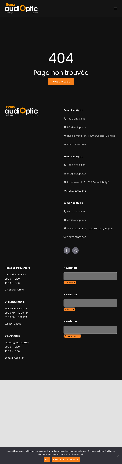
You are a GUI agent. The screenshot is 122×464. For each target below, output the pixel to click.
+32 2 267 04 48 (74, 118)
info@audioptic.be (75, 127)
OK (46, 459)
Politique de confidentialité (65, 459)
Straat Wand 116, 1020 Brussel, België (86, 182)
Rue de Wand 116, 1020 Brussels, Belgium (88, 228)
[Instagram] (75, 250)
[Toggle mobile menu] (115, 8)
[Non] (118, 455)
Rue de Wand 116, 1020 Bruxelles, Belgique (89, 135)
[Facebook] (67, 250)
